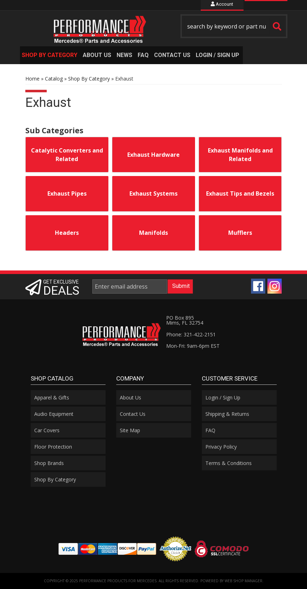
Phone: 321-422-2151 (191, 334)
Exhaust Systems (153, 193)
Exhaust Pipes (67, 193)
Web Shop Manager (243, 580)
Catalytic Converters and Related (67, 154)
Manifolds (153, 233)
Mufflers (240, 233)
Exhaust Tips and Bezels (240, 193)
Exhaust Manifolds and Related (240, 154)
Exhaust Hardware (153, 155)
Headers (67, 233)
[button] (233, 26)
